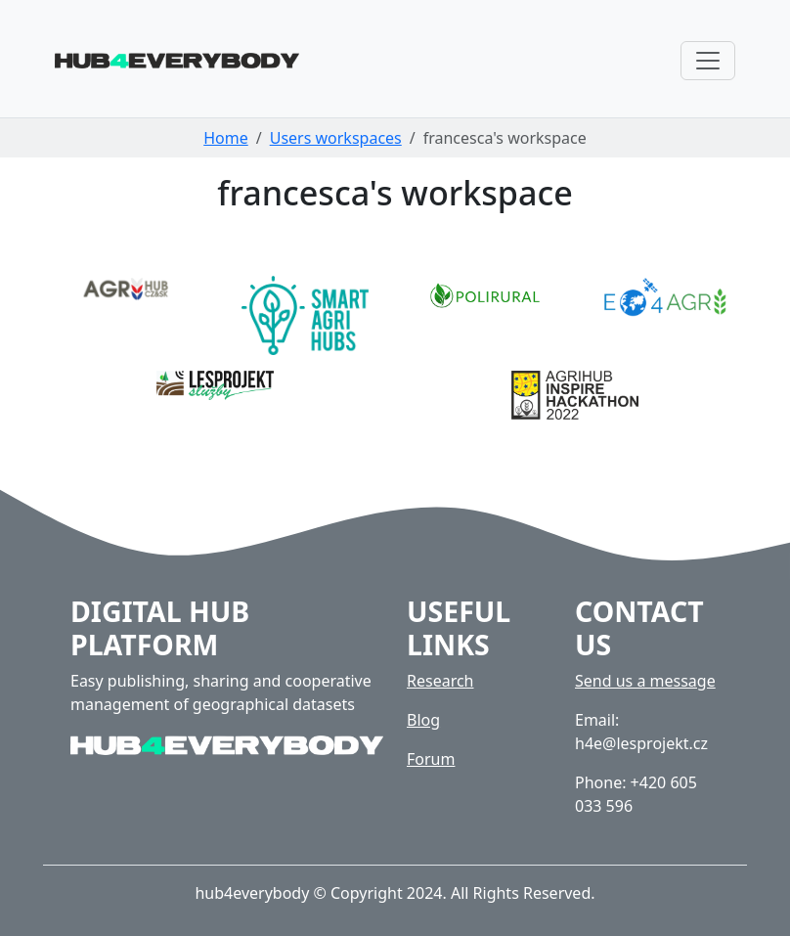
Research (440, 680)
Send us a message (645, 680)
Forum (431, 759)
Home (225, 138)
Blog (423, 720)
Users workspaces (336, 138)
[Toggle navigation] (707, 60)
